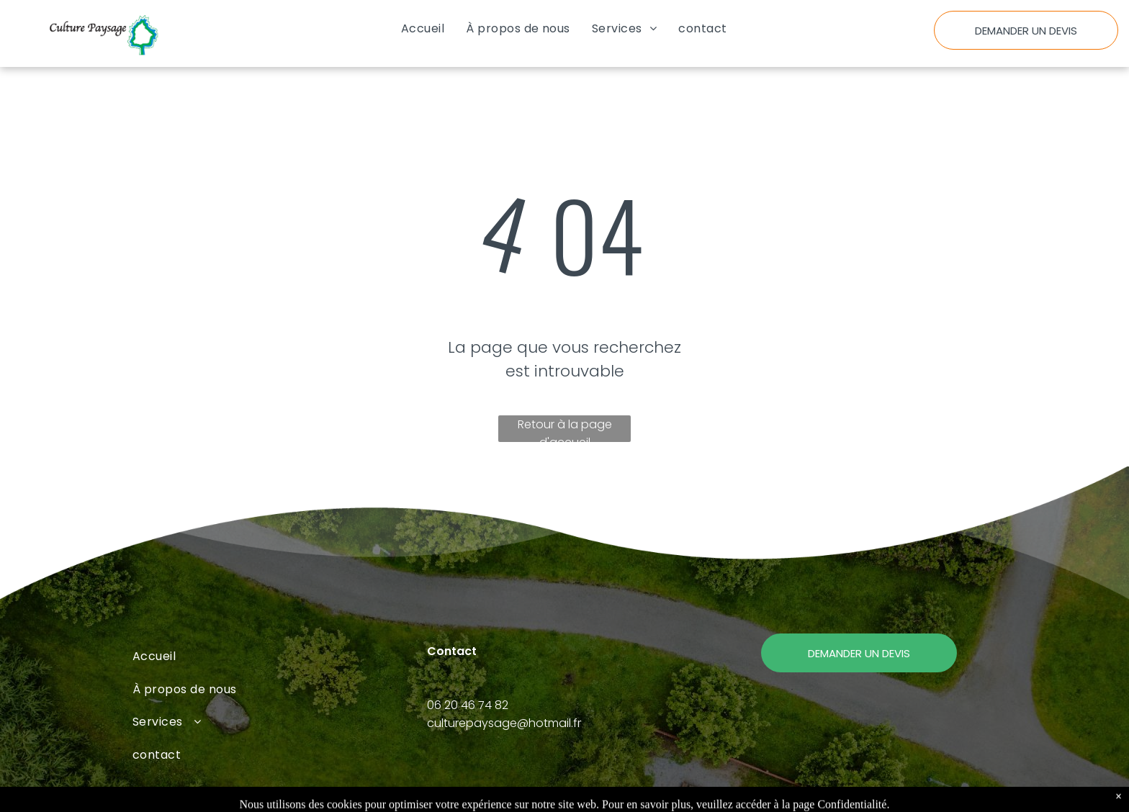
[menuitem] (422, 28)
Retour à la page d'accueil (565, 429)
